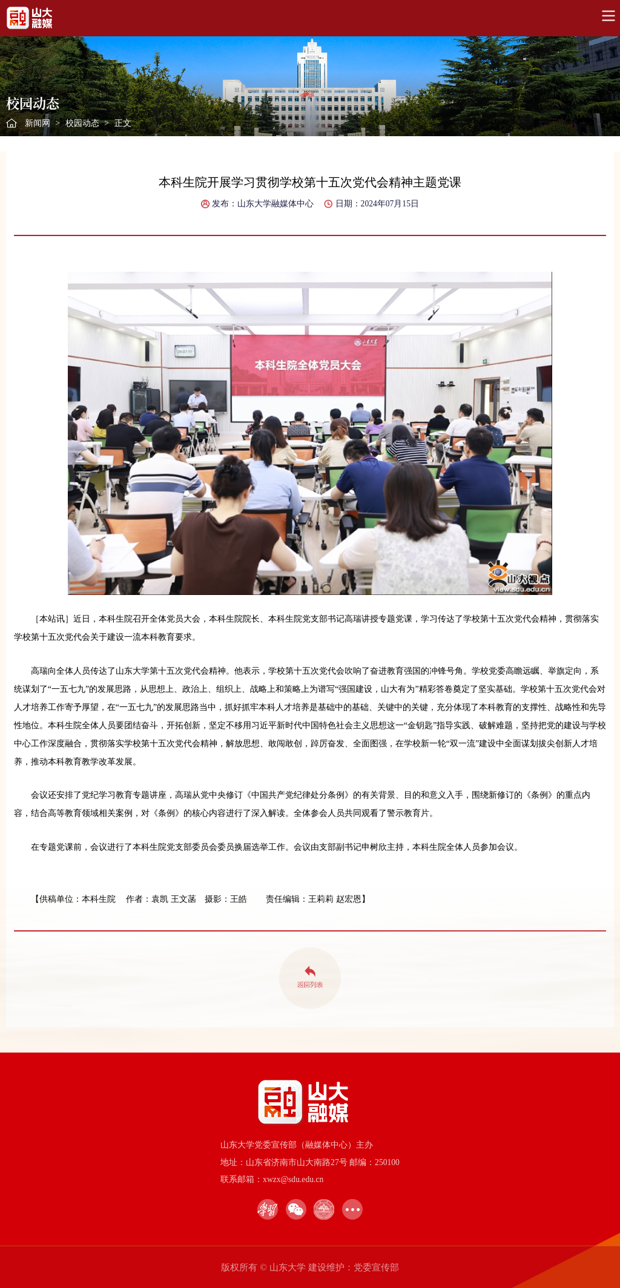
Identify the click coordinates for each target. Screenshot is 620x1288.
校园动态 (82, 123)
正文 (122, 123)
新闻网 (37, 123)
